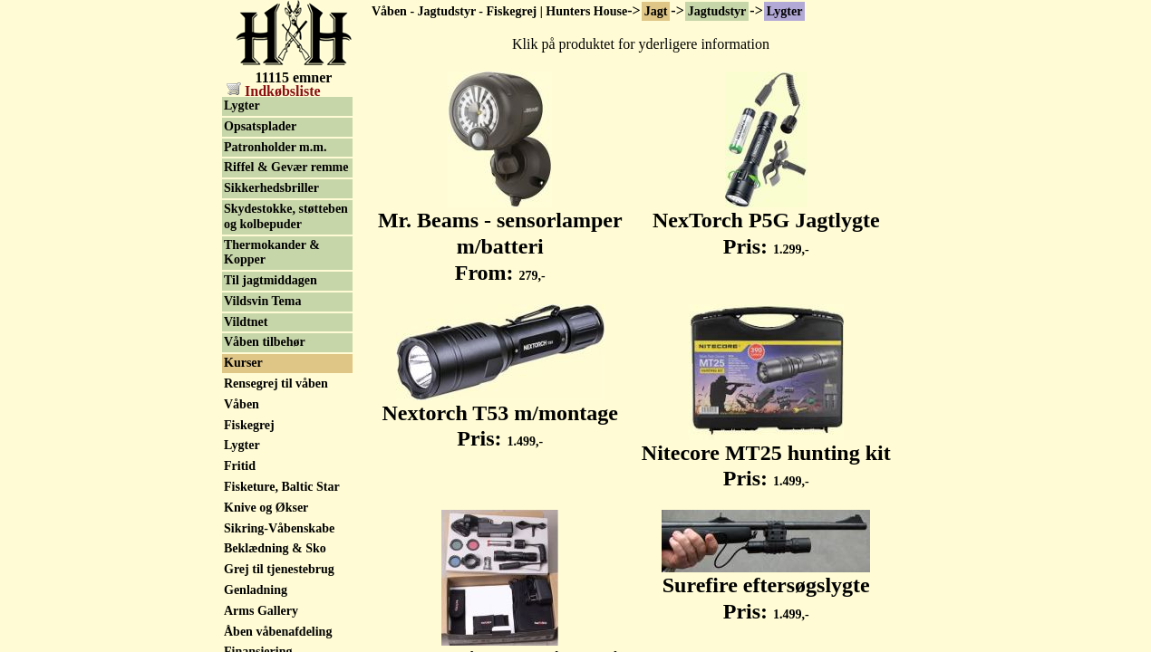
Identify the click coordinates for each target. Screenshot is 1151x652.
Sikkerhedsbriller (271, 188)
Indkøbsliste (274, 91)
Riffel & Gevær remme (286, 167)
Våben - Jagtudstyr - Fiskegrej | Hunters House (499, 11)
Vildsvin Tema (262, 301)
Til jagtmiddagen (270, 280)
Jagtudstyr (717, 11)
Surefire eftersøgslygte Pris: (766, 588)
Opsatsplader (260, 126)
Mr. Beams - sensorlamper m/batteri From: (500, 236)
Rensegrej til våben (276, 383)
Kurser (243, 362)
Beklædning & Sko (275, 548)
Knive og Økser (266, 507)
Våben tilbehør (264, 342)
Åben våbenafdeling (278, 631)
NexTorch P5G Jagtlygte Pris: (766, 223)
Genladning (255, 590)
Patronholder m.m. (275, 147)
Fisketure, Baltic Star (282, 487)
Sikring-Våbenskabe (279, 528)
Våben (241, 404)
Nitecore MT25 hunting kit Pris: (766, 456)
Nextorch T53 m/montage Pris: (500, 416)
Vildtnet (245, 322)
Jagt (656, 11)
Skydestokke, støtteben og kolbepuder (286, 216)
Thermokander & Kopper (272, 252)
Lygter (785, 11)
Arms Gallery (261, 611)
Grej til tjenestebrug (279, 569)
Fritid (240, 466)
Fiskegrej (249, 425)
